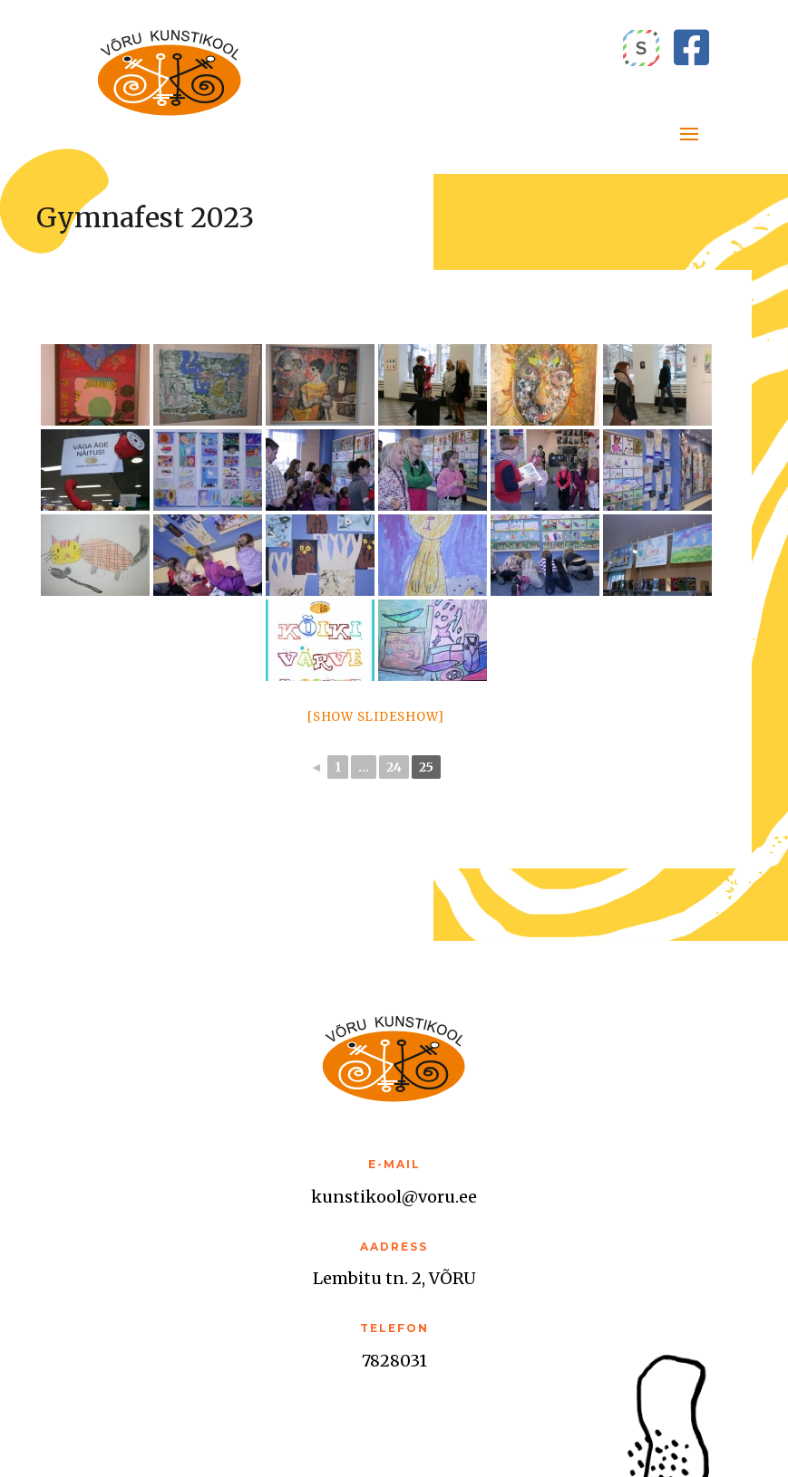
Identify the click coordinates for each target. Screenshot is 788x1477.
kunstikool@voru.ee (394, 1196)
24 (394, 767)
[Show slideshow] (375, 716)
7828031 (394, 1360)
